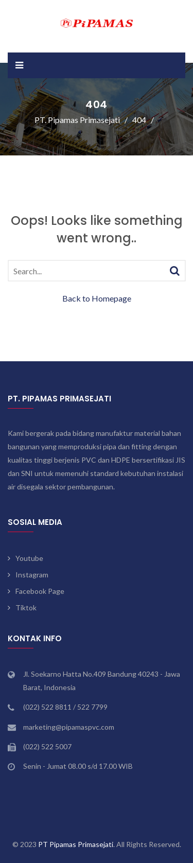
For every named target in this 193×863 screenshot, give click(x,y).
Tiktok (26, 607)
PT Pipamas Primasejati (75, 844)
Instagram (31, 574)
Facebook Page (39, 591)
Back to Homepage (96, 298)
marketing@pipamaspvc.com (68, 727)
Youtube (29, 558)
